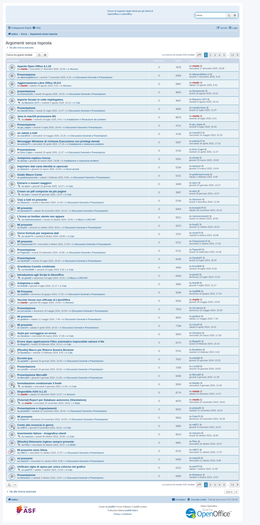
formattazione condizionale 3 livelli (39, 383)
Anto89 (23, 286)
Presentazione (26, 74)
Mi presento (24, 208)
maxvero (29, 436)
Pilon (27, 445)
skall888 (24, 294)
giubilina (24, 319)
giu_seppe (25, 127)
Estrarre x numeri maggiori (34, 183)
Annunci (74, 69)
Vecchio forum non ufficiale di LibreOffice (43, 299)
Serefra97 (25, 261)
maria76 (24, 461)
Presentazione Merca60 (32, 374)
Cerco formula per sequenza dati (38, 233)
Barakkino (25, 352)
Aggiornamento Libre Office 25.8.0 (39, 82)
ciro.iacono (25, 311)
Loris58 (24, 369)
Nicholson (25, 478)
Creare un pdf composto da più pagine (41, 191)
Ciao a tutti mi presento (32, 199)
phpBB (111, 507)
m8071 (23, 428)
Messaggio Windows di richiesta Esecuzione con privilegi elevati (58, 141)
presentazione (26, 91)
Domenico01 (26, 94)
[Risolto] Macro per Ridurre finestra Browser (45, 349)
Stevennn (25, 202)
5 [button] (224, 55)
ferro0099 (29, 269)
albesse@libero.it (29, 77)
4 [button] (219, 55)
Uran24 (24, 327)
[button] (199, 54)
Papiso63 (25, 252)
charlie (23, 69)
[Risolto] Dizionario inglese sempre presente (45, 441)
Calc (78, 103)
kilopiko (28, 386)
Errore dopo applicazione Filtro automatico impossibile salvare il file (60, 341)
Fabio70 (24, 419)
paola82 (24, 361)
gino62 (28, 278)
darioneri (24, 169)
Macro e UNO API (86, 219)
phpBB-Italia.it (131, 510)
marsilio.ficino (27, 110)
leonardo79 (25, 211)
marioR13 (25, 136)
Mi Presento (24, 291)
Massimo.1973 (32, 103)
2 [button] (210, 55)
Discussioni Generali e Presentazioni (94, 77)
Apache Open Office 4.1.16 (34, 66)
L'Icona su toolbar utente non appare (40, 216)
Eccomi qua (24, 358)
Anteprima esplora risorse (33, 158)
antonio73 (25, 144)
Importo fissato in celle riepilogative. (40, 99)
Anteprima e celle (28, 283)
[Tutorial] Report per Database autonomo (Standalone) (51, 399)
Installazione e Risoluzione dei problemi (86, 119)
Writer (73, 445)
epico (27, 186)
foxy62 (23, 227)
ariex (27, 194)
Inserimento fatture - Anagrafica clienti (41, 433)
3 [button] (215, 55)
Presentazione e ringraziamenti (37, 408)
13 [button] (232, 55)
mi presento (24, 458)
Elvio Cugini (26, 152)
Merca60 (24, 377)
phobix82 (24, 411)
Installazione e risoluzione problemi (86, 144)
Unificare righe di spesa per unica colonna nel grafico (51, 466)
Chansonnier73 (28, 244)
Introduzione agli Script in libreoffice (40, 274)
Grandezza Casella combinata (36, 266)
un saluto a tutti (27, 133)
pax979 (28, 470)
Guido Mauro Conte (29, 174)
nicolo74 (29, 236)
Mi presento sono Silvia (32, 450)
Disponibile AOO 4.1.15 (32, 391)
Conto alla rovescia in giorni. (35, 425)
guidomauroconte (29, 177)
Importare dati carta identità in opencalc (42, 166)
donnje (23, 161)
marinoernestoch (33, 219)
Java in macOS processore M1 (36, 116)
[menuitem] (36, 27)
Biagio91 (24, 344)
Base (77, 403)
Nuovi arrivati (72, 169)
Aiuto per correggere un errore (36, 333)
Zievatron (25, 336)
